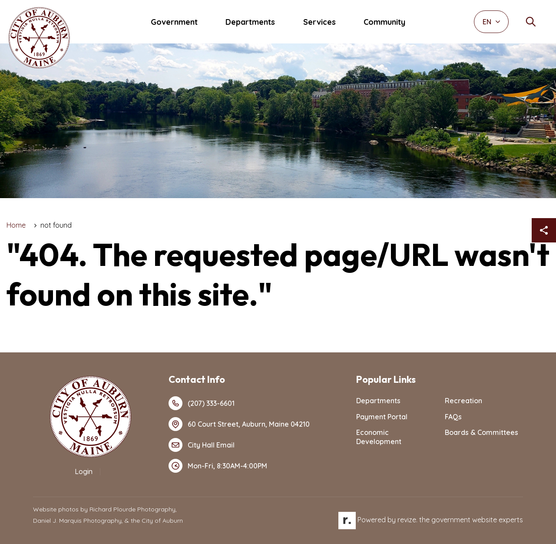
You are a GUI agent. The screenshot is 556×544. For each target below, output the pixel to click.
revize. (407, 519)
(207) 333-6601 (202, 403)
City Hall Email (202, 445)
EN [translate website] (491, 21)
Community (384, 22)
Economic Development (378, 437)
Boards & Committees (481, 432)
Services (319, 22)
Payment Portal (381, 416)
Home (16, 225)
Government (174, 22)
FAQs (453, 416)
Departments (250, 22)
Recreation (463, 400)
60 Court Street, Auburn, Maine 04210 (239, 424)
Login (84, 471)
